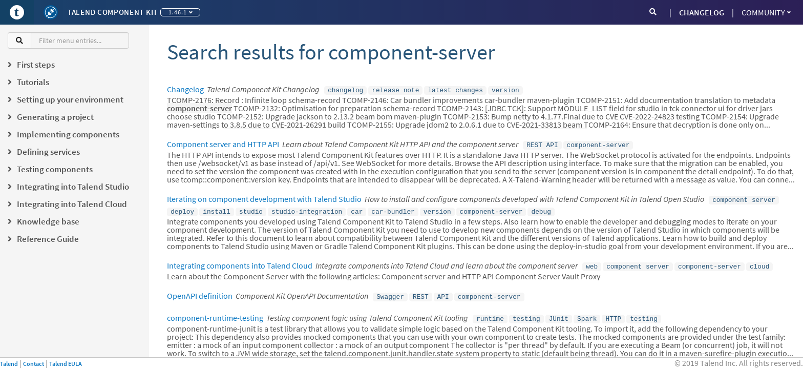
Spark (587, 312)
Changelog (185, 89)
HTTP (613, 312)
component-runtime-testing (215, 311)
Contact (33, 363)
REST (421, 291)
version (505, 89)
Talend (9, 363)
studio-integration (306, 208)
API (443, 291)
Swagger (390, 291)
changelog (345, 89)
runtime (490, 312)
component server (743, 197)
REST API (542, 143)
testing (526, 312)
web (592, 261)
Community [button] (766, 12)
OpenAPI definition (200, 290)
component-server (598, 143)
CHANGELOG (701, 12)
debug (541, 208)
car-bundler (392, 208)
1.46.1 (180, 12)
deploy (182, 208)
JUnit (558, 312)
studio (251, 208)
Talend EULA (65, 363)
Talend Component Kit (113, 12)
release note (395, 89)
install (216, 208)
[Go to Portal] (17, 12)
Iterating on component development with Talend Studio (264, 197)
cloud (759, 261)
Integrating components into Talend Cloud (239, 261)
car (357, 208)
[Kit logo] (51, 12)
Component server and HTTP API (223, 143)
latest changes (455, 89)
